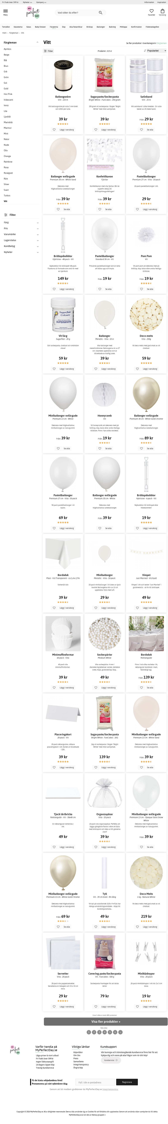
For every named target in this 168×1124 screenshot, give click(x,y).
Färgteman (161, 43)
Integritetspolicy (81, 1064)
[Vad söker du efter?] (80, 13)
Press (75, 1058)
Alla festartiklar (76, 27)
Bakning (112, 27)
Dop (63, 27)
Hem (4, 33)
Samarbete (78, 1061)
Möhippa (123, 27)
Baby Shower (40, 27)
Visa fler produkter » (105, 1021)
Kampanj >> (41, 2)
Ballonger (101, 27)
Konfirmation (136, 27)
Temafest (6, 27)
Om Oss (76, 1055)
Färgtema (54, 27)
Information (149, 2)
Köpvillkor (78, 1052)
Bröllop (89, 27)
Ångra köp (78, 1067)
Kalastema (18, 27)
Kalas (28, 27)
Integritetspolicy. (110, 1089)
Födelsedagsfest (152, 27)
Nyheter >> (27, 2)
